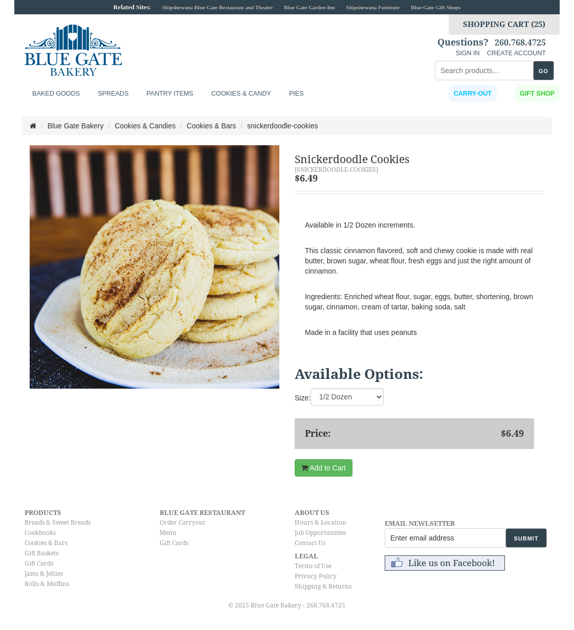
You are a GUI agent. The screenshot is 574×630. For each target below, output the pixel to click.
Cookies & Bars (46, 543)
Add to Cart (323, 468)
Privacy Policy (316, 576)
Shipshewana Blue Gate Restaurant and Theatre (217, 7)
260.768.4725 (520, 43)
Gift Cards (39, 563)
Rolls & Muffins (47, 584)
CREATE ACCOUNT (516, 53)
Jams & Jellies (44, 573)
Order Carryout (182, 522)
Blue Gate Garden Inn (309, 7)
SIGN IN (468, 53)
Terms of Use (313, 566)
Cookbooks (40, 532)
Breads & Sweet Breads (58, 522)
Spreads (113, 93)
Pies (296, 93)
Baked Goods (56, 93)
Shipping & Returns (323, 586)
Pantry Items (169, 93)
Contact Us (310, 543)
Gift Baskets (41, 553)
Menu (168, 532)
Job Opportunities (320, 532)
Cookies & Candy (241, 93)
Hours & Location (320, 522)
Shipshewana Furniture (373, 7)
